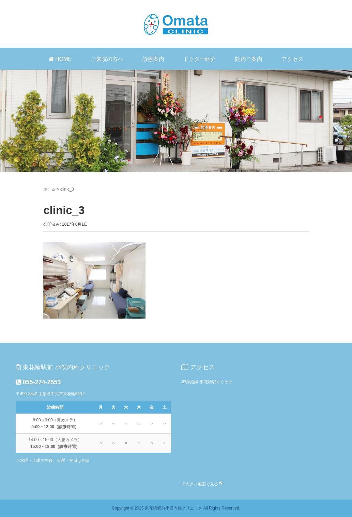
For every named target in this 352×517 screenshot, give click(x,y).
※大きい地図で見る (199, 484)
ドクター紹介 (199, 59)
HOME (60, 59)
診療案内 (153, 59)
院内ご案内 (248, 59)
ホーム (49, 189)
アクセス (292, 59)
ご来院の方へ (107, 59)
